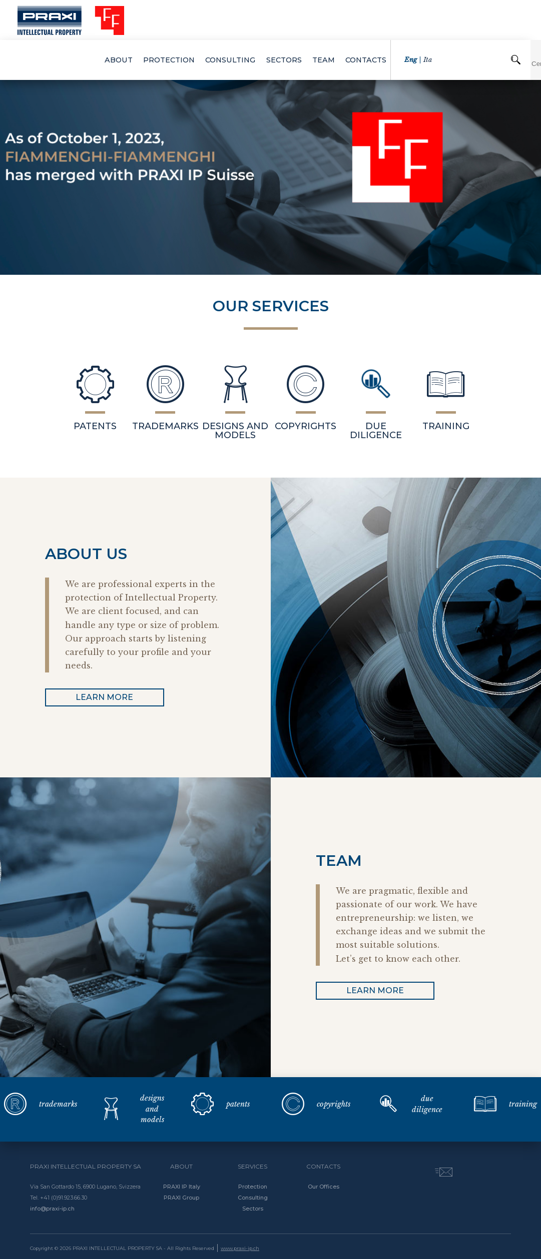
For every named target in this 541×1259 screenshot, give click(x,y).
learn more (104, 697)
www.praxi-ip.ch (240, 1248)
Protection (252, 1186)
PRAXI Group (181, 1197)
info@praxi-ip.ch (52, 1208)
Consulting (253, 1197)
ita (438, 19)
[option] (270, 157)
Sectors (252, 1208)
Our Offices (323, 1186)
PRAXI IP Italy (181, 1186)
